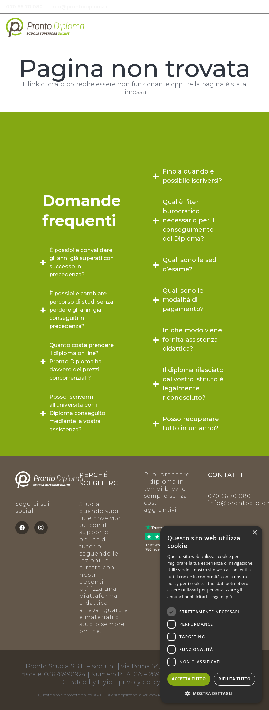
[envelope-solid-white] (139, 7)
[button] (258, 27)
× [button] (254, 532)
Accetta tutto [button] (189, 679)
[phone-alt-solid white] (122, 7)
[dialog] (211, 614)
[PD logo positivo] (45, 27)
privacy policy (139, 682)
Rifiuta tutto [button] (234, 679)
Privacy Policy (156, 694)
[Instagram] (41, 527)
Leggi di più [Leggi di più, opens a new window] (220, 597)
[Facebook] (22, 527)
